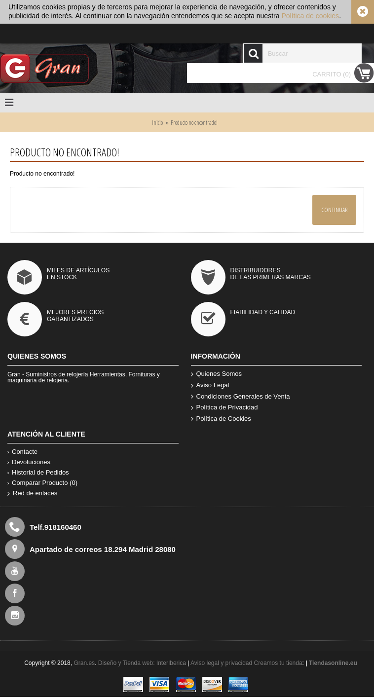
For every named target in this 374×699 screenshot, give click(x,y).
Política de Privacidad (224, 408)
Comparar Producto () (42, 482)
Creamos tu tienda (278, 663)
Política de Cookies (221, 419)
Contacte (22, 451)
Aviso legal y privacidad (222, 663)
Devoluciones (28, 462)
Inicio (157, 122)
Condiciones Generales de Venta (240, 397)
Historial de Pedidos (38, 472)
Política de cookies (310, 16)
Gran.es (84, 663)
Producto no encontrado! (194, 122)
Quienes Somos (216, 374)
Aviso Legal (210, 385)
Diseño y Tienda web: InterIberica (142, 663)
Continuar (334, 209)
